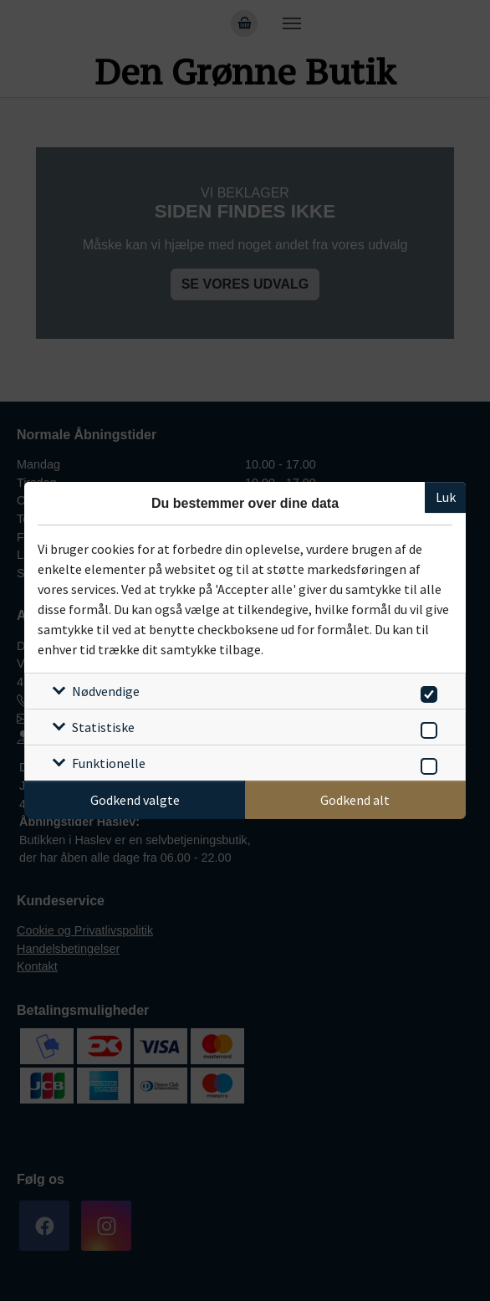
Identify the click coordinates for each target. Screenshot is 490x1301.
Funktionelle (108, 763)
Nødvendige (106, 691)
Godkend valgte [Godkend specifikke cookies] (135, 799)
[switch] (426, 691)
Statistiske (103, 727)
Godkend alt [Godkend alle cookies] (355, 799)
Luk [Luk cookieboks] (446, 497)
